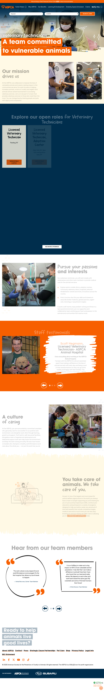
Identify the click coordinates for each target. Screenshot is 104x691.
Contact (18, 651)
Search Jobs (87, 14)
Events (88, 7)
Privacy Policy (78, 651)
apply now (96, 7)
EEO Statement (8, 654)
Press (26, 651)
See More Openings (52, 247)
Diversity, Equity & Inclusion (75, 7)
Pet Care (61, 651)
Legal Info (89, 651)
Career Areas (19, 7)
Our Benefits (42, 7)
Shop (68, 651)
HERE (57, 1)
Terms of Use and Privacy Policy (97, 686)
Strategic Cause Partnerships (42, 651)
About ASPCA (8, 651)
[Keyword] (26, 14)
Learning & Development (56, 7)
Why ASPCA (32, 7)
